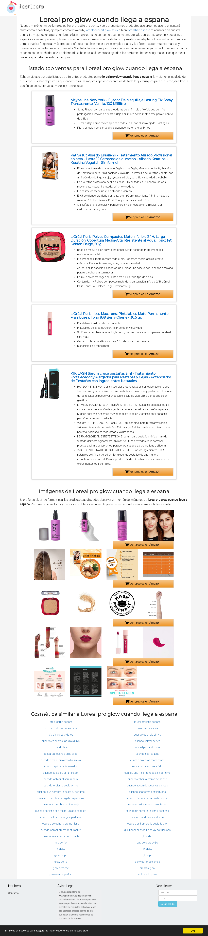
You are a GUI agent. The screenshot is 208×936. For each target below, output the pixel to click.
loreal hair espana (138, 30)
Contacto (13, 893)
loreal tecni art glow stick (101, 30)
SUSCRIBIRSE (168, 904)
